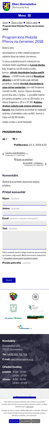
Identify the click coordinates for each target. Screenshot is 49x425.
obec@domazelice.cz (22, 359)
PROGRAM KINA (12, 131)
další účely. (30, 407)
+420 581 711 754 (17, 354)
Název (10, 198)
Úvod (5, 22)
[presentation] (21, 271)
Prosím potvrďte (16, 262)
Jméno (10, 208)
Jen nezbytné (25, 421)
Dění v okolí (32, 22)
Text (9, 228)
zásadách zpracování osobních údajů (21, 258)
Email (20, 218)
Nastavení (35, 421)
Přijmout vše (14, 421)
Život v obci (17, 22)
